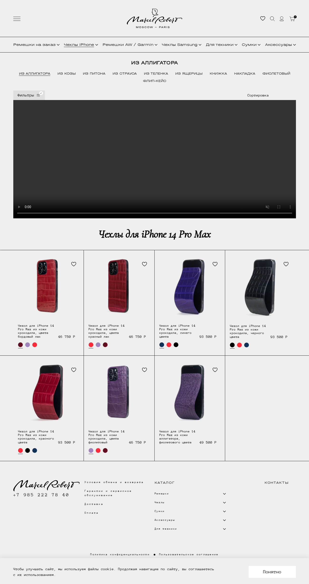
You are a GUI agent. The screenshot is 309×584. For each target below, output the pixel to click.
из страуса (125, 74)
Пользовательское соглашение (189, 554)
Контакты (277, 483)
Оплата (92, 512)
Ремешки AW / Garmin (130, 44)
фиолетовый (276, 74)
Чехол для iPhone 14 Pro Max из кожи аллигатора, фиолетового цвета (177, 437)
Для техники (222, 44)
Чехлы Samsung (181, 44)
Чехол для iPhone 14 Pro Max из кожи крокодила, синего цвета (177, 331)
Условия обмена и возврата (114, 482)
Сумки (251, 44)
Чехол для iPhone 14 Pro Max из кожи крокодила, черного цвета (248, 331)
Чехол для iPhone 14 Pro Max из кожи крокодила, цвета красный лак (107, 331)
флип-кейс (154, 81)
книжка (218, 74)
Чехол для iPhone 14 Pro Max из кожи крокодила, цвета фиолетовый (107, 437)
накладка (244, 74)
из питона (94, 74)
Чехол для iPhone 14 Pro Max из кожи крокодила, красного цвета (36, 437)
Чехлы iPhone (81, 44)
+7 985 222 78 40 (41, 494)
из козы (66, 74)
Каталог (165, 483)
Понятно (272, 571)
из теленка (156, 74)
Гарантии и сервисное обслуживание (108, 493)
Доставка (94, 504)
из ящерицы (189, 74)
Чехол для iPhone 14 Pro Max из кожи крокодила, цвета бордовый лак (36, 331)
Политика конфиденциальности (120, 554)
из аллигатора (34, 74)
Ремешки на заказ (36, 44)
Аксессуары (280, 44)
